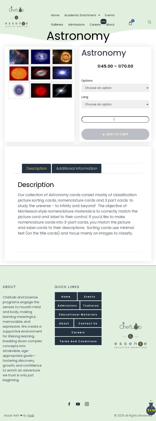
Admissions (76, 25)
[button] (14, 56)
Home (55, 15)
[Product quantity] (115, 119)
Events (110, 15)
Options (87, 80)
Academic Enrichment (82, 15)
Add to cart (117, 134)
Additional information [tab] (76, 168)
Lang (84, 97)
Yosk (31, 415)
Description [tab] (36, 168)
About (110, 25)
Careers (96, 23)
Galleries (57, 25)
